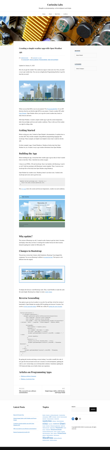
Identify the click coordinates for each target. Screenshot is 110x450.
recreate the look (48, 257)
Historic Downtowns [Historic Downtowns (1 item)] (60, 423)
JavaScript (26, 59)
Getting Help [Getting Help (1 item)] (56, 421)
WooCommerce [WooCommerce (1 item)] (56, 437)
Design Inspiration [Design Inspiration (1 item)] (63, 419)
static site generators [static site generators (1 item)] (46, 435)
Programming (43, 59)
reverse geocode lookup (30, 307)
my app (24, 189)
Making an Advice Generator (28, 378)
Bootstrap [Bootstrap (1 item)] (48, 417)
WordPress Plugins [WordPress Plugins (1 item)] (46, 442)
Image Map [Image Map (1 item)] (50, 426)
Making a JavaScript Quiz (28, 381)
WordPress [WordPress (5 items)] (48, 440)
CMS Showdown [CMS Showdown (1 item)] (45, 419)
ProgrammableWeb (52, 109)
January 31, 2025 (38, 58)
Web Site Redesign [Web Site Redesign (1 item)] (49, 437)
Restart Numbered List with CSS (21, 434)
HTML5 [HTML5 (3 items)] (45, 426)
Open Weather (22, 113)
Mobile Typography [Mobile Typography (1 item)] (46, 430)
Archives (65, 14)
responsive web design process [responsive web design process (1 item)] (48, 433)
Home (43, 14)
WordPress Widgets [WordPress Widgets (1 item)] (53, 442)
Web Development (53, 59)
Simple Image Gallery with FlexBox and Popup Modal (55, 394)
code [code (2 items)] (50, 419)
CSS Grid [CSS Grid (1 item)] (58, 419)
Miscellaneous (34, 59)
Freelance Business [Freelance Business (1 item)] (50, 421)
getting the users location (55, 307)
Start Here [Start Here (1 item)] (63, 433)
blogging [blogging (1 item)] (44, 417)
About (50, 14)
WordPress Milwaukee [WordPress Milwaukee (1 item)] (58, 440)
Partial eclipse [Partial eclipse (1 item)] (52, 430)
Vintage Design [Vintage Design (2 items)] (61, 435)
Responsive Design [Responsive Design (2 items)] (56, 432)
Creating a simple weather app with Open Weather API (41, 50)
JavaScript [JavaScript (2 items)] (56, 426)
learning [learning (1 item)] (44, 428)
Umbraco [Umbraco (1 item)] (55, 435)
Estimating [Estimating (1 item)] (44, 421)
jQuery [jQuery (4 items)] (62, 426)
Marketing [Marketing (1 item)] (48, 428)
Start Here (57, 14)
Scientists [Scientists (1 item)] (59, 433)
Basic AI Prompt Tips (18, 417)
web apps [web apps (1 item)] (44, 437)
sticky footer (48, 292)
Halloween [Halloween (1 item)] (54, 423)
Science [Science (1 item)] (55, 433)
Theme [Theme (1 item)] (52, 435)
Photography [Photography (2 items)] (59, 430)
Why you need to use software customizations (27, 394)
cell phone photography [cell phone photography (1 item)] (54, 417)
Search (73, 409)
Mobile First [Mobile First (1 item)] (63, 428)
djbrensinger (25, 58)
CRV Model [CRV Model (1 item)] (54, 419)
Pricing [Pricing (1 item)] (65, 430)
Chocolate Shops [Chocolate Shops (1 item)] (62, 417)
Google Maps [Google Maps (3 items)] (47, 423)
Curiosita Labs (55, 4)
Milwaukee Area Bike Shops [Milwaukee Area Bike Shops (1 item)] (55, 428)
